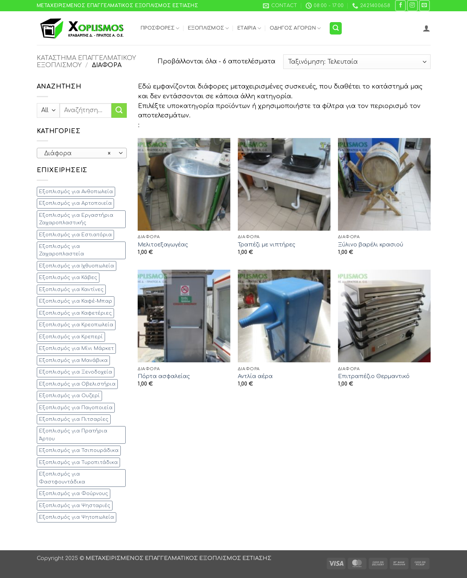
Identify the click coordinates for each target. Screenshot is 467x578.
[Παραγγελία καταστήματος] (356, 61)
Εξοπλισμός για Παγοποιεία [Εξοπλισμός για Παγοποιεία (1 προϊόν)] (76, 407)
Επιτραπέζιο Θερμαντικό (374, 376)
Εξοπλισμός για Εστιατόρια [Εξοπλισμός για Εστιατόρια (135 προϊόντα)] (75, 234)
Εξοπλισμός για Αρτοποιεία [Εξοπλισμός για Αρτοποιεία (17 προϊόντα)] (75, 203)
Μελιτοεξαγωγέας (163, 245)
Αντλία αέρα (255, 376)
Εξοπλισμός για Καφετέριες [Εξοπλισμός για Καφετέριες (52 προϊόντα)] (75, 313)
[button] (336, 28)
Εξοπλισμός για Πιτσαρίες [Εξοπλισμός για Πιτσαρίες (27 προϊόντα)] (73, 419)
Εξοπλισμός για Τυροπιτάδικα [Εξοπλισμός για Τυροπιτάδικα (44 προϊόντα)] (78, 462)
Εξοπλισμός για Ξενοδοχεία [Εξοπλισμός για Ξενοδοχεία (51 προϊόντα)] (75, 372)
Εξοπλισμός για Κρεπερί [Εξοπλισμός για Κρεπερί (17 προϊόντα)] (71, 336)
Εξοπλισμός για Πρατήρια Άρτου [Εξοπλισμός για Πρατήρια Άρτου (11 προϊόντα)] (73, 434)
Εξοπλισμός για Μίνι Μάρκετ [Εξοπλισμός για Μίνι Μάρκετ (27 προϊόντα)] (76, 348)
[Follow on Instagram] (412, 5)
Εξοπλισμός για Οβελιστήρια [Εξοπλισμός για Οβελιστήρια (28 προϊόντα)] (77, 384)
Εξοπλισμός (208, 28)
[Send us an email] (424, 5)
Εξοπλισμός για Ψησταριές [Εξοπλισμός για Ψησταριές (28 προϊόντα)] (74, 505)
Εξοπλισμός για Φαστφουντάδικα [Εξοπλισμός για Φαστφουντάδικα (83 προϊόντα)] (62, 477)
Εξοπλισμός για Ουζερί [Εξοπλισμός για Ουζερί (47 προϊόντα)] (69, 395)
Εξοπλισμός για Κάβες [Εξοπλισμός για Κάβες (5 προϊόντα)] (68, 277)
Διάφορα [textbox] (77, 153)
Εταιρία (249, 28)
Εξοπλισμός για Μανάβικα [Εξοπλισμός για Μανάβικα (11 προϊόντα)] (73, 360)
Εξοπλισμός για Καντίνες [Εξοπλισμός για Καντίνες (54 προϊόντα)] (71, 289)
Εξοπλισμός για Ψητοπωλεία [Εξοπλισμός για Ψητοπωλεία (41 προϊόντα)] (76, 517)
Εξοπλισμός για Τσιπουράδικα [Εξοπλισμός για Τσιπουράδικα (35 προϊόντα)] (79, 450)
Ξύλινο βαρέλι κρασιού (370, 245)
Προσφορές (160, 28)
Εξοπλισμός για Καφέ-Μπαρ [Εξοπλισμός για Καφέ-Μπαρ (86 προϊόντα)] (75, 301)
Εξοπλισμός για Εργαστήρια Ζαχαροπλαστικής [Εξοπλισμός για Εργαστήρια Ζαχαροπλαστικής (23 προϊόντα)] (76, 219)
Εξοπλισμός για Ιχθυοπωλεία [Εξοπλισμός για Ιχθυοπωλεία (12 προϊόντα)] (76, 266)
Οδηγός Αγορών (295, 28)
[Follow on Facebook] (400, 5)
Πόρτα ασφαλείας (164, 376)
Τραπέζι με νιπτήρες (266, 245)
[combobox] (82, 153)
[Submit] (118, 110)
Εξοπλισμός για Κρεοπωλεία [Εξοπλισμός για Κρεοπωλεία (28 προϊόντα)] (76, 324)
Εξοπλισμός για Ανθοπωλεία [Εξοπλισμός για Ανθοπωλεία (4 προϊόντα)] (76, 191)
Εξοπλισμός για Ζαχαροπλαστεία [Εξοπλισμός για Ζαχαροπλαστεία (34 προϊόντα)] (61, 250)
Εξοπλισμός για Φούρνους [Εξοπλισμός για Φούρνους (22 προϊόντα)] (73, 493)
